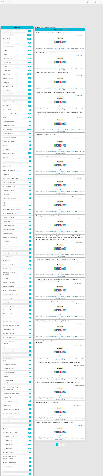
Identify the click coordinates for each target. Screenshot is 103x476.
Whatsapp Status (17, 129)
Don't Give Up (17, 261)
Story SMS (17, 54)
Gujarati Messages (17, 78)
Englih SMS (17, 429)
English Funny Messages (17, 364)
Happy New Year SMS (17, 125)
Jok (17, 425)
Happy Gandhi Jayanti (17, 225)
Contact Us (98, 2)
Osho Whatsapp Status (17, 372)
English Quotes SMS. (17, 452)
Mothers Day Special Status (17, 401)
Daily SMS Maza (7, 2)
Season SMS (17, 70)
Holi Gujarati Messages (17, 351)
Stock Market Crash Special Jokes (17, 359)
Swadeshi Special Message (17, 413)
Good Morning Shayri (17, 161)
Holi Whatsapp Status (17, 337)
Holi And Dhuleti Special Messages (17, 342)
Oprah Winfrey (78, 284)
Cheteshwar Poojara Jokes (17, 237)
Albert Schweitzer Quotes (17, 198)
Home (43, 27)
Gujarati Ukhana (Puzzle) (17, 221)
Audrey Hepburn (78, 365)
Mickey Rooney (78, 139)
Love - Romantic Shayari (17, 290)
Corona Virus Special (17, 310)
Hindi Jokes (17, 174)
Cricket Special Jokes (17, 245)
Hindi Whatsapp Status (17, 306)
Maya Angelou (78, 425)
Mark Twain (17, 376)
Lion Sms (17, 157)
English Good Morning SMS (17, 433)
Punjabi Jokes (17, 241)
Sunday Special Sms (17, 121)
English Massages (17, 441)
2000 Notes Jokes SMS (17, 182)
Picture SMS (17, 43)
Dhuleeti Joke (17, 355)
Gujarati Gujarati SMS (17, 466)
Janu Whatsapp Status (17, 186)
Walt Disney (79, 262)
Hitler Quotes (17, 194)
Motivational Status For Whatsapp (17, 273)
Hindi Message (17, 405)
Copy (60, 46)
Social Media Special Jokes (17, 249)
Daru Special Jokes (17, 233)
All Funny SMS (17, 98)
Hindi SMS (17, 82)
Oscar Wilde (79, 35)
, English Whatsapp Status (67, 48)
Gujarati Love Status (17, 286)
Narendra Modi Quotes (17, 417)
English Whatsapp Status (17, 437)
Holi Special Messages (17, 333)
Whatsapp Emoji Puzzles (17, 213)
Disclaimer (89, 2)
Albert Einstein (78, 95)
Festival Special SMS (17, 47)
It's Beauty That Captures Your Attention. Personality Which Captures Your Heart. (17, 387)
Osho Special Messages (17, 368)
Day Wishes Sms (17, 58)
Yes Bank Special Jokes (17, 322)
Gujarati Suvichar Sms (17, 153)
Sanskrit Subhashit (17, 133)
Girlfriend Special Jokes (17, 229)
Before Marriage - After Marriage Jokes (17, 166)
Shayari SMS (17, 39)
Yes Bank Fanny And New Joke (17, 325)
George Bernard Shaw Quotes (17, 393)
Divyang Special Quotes (17, 265)
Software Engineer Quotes (17, 474)
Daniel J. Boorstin (78, 385)
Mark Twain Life (17, 397)
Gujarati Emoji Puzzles (17, 217)
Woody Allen (79, 55)
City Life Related (17, 314)
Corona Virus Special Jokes (17, 294)
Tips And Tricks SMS (17, 94)
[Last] (63, 444)
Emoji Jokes (17, 149)
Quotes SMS (17, 50)
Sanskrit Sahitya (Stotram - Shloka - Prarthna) (17, 457)
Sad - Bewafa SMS (17, 86)
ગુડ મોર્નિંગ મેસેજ (17, 203)
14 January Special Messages (17, 253)
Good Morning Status (17, 329)
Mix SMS (17, 117)
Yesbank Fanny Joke (17, 318)
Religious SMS (17, 110)
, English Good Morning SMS (52, 48)
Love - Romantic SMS (17, 35)
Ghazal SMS (17, 106)
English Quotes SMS (17, 444)
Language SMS (17, 62)
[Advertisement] (51, 15)
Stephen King (79, 117)
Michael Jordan (78, 242)
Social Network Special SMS (17, 114)
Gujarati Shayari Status (17, 282)
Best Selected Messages (17, 137)
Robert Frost (79, 304)
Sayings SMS (17, 66)
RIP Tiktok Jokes (17, 421)
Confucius (79, 218)
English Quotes (17, 278)
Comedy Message (17, 298)
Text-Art (17, 145)
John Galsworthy (78, 405)
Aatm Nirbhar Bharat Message (17, 409)
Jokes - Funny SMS (17, 74)
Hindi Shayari (17, 302)
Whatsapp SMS (17, 90)
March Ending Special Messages (17, 209)
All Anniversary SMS (17, 102)
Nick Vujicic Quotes (17, 257)
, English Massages (79, 48)
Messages (17, 470)
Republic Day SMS (17, 31)
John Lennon (79, 323)
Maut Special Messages (17, 170)
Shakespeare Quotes (17, 190)
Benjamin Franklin (78, 179)
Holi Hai (17, 347)
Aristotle (80, 199)
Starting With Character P (17, 141)
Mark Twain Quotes (17, 269)
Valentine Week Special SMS (17, 178)
